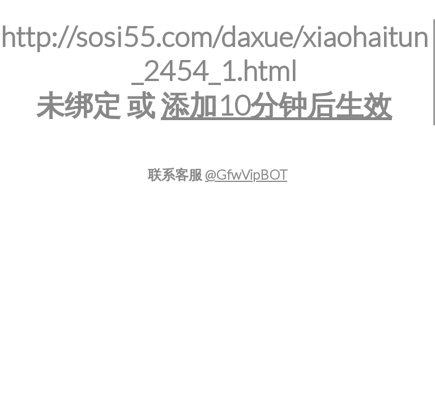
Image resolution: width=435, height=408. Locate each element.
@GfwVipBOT (246, 174)
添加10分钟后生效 (276, 105)
